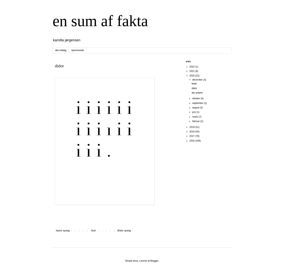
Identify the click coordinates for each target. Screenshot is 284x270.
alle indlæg (60, 50)
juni (194, 112)
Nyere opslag (63, 230)
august (196, 107)
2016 (192, 140)
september (198, 103)
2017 (192, 136)
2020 (192, 75)
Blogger (154, 260)
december (197, 79)
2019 (192, 127)
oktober (196, 98)
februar (196, 121)
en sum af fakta (100, 20)
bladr (194, 83)
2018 (192, 131)
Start (93, 230)
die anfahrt (197, 92)
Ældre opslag (124, 230)
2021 (192, 71)
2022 (192, 66)
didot (194, 88)
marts (195, 116)
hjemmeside (78, 50)
